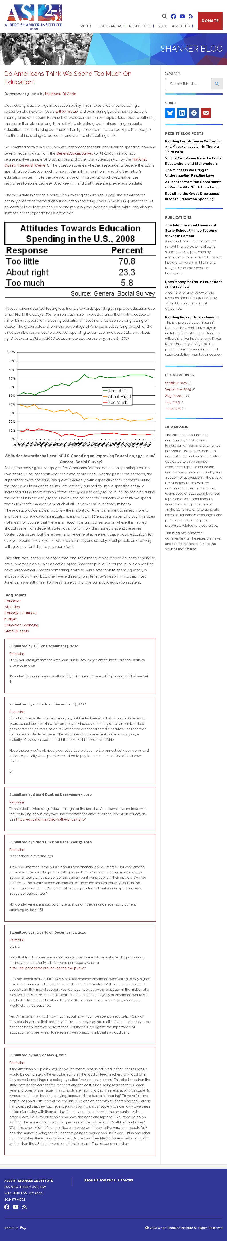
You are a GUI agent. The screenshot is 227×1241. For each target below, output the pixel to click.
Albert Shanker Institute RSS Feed (191, 16)
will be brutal (66, 111)
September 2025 (178, 389)
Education (13, 601)
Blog (162, 26)
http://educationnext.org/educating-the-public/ (47, 968)
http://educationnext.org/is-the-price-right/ (51, 819)
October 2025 (176, 383)
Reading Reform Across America (192, 317)
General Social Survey (74, 153)
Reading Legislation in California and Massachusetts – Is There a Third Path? (193, 146)
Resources (140, 26)
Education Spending (21, 625)
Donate (210, 20)
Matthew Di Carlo (60, 94)
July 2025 (172, 402)
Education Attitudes (20, 613)
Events (85, 26)
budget (10, 619)
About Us (181, 26)
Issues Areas (109, 26)
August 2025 (174, 396)
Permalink (17, 654)
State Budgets (16, 631)
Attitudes (12, 607)
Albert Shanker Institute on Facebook (173, 16)
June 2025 (173, 409)
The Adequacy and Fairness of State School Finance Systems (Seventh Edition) (191, 230)
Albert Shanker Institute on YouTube (182, 16)
